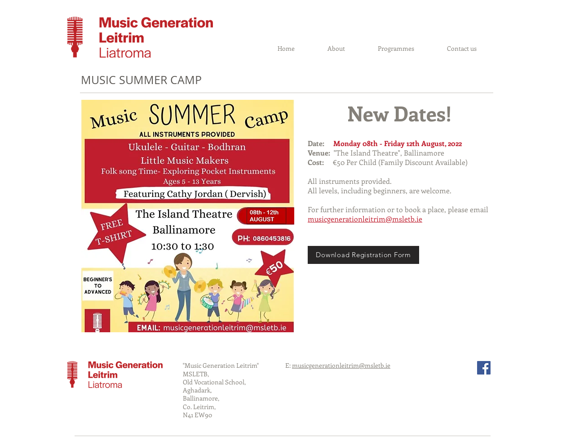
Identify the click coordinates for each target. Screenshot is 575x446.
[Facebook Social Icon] (484, 368)
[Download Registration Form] (363, 255)
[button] (396, 49)
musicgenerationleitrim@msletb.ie (365, 218)
